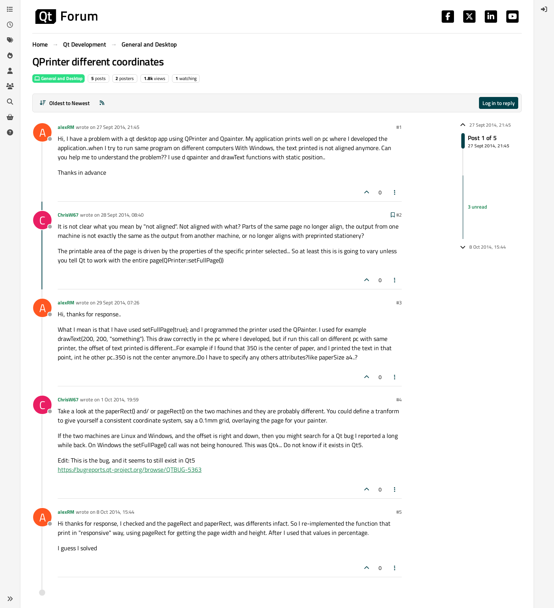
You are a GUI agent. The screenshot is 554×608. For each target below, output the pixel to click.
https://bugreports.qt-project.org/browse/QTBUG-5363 (130, 469)
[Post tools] (395, 192)
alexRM (66, 127)
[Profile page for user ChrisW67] (42, 220)
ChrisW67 (68, 215)
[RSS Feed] (102, 103)
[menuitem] (544, 9)
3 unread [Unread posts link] (477, 207)
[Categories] (10, 9)
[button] (10, 599)
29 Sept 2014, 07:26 (118, 302)
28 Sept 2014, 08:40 (122, 215)
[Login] (544, 9)
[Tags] (10, 40)
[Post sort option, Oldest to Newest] (64, 103)
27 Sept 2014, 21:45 (118, 127)
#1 (399, 127)
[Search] (10, 101)
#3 (399, 302)
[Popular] (10, 55)
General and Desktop (58, 78)
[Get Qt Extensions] (10, 117)
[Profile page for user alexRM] (42, 132)
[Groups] (10, 86)
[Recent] (10, 24)
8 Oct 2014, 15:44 (115, 512)
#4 (399, 399)
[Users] (10, 71)
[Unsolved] (10, 132)
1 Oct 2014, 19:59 (119, 399)
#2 (399, 215)
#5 (399, 512)
